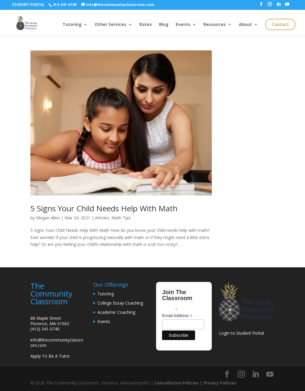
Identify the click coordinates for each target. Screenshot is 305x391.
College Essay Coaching (120, 303)
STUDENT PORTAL (28, 4)
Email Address (177, 316)
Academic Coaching (116, 312)
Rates (145, 24)
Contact (280, 24)
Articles (102, 218)
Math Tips (121, 218)
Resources (214, 24)
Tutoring (72, 24)
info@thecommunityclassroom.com (56, 342)
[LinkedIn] (278, 6)
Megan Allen (48, 218)
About (245, 24)
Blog (164, 24)
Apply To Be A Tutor (50, 356)
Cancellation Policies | (178, 383)
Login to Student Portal (241, 333)
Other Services (110, 24)
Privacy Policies (219, 383)
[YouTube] (287, 6)
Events (183, 24)
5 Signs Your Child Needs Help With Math (104, 208)
